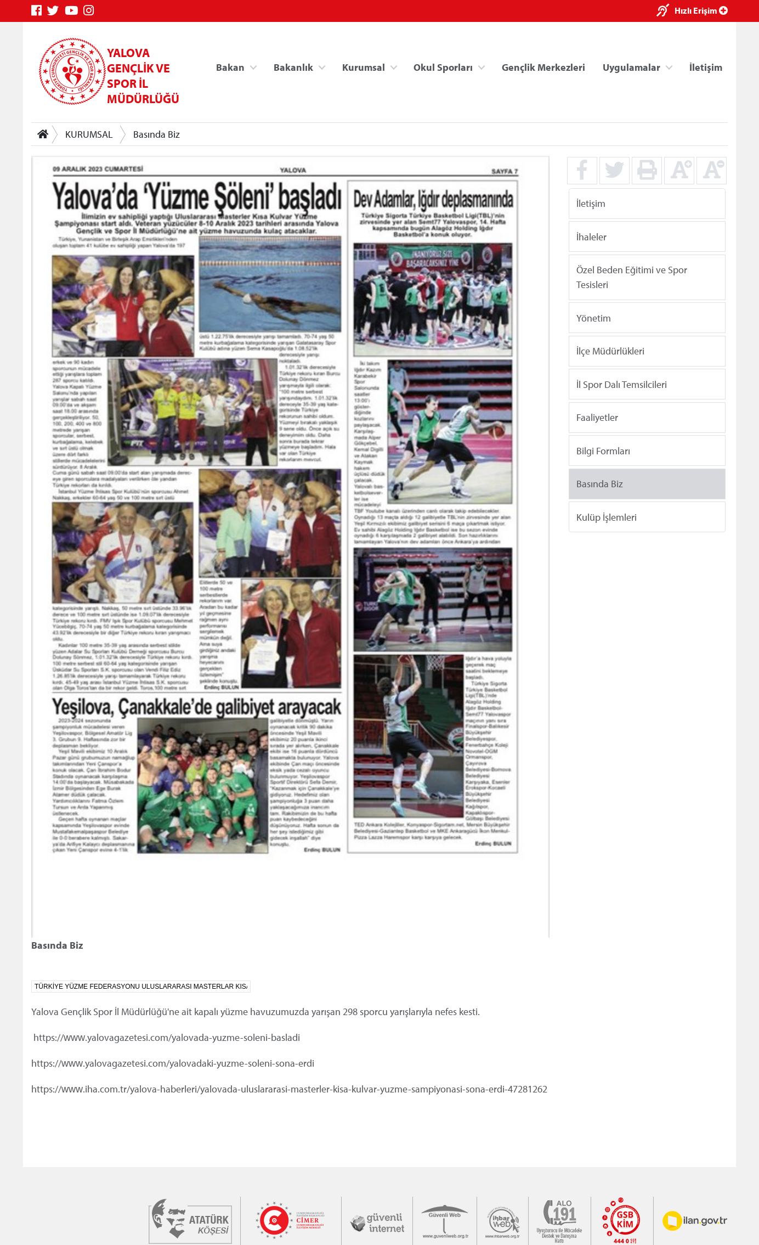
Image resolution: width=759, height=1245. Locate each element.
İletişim (705, 66)
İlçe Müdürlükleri (610, 351)
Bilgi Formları (603, 450)
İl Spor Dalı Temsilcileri (621, 384)
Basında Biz (156, 134)
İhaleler (591, 236)
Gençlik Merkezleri (543, 66)
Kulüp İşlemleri (606, 516)
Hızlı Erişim (701, 10)
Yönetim (593, 317)
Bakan (230, 66)
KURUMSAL (89, 134)
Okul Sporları (443, 66)
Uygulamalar (631, 66)
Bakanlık (293, 66)
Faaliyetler (597, 417)
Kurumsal (363, 66)
